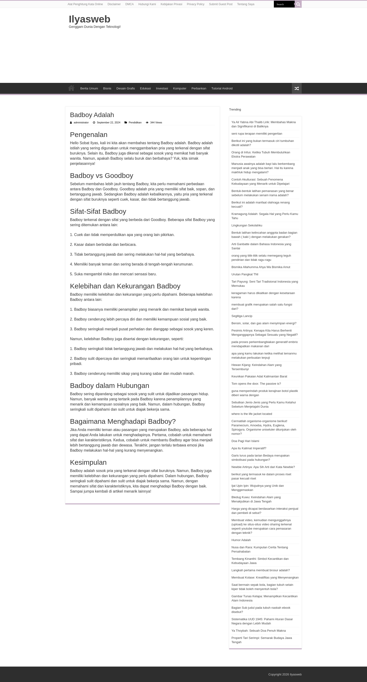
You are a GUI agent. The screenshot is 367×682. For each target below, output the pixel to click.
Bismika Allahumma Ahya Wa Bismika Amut (260, 267)
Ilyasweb (89, 19)
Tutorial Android (222, 88)
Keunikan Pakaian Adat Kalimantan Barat (259, 376)
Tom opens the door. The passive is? (256, 383)
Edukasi (145, 88)
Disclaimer (114, 4)
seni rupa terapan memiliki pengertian (256, 133)
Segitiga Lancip (241, 316)
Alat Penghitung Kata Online (85, 4)
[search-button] (298, 4)
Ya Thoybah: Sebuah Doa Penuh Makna (258, 630)
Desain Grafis (126, 88)
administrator (81, 122)
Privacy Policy (196, 4)
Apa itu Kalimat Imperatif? (248, 448)
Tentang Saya (245, 4)
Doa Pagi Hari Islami (245, 441)
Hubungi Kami (147, 4)
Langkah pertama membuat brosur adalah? (260, 570)
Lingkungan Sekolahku (246, 225)
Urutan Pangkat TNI (244, 274)
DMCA (129, 4)
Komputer (179, 88)
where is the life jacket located (251, 414)
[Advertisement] (213, 45)
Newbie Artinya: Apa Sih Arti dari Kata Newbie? (263, 467)
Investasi (162, 88)
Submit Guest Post (220, 4)
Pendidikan (135, 122)
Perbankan (198, 88)
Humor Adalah (241, 540)
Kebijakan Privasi (171, 4)
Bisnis (107, 88)
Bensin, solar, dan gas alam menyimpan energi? (264, 323)
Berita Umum (89, 88)
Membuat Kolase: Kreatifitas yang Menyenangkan (265, 577)
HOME (71, 88)
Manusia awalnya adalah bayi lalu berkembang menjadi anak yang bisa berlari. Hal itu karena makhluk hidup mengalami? (263, 168)
